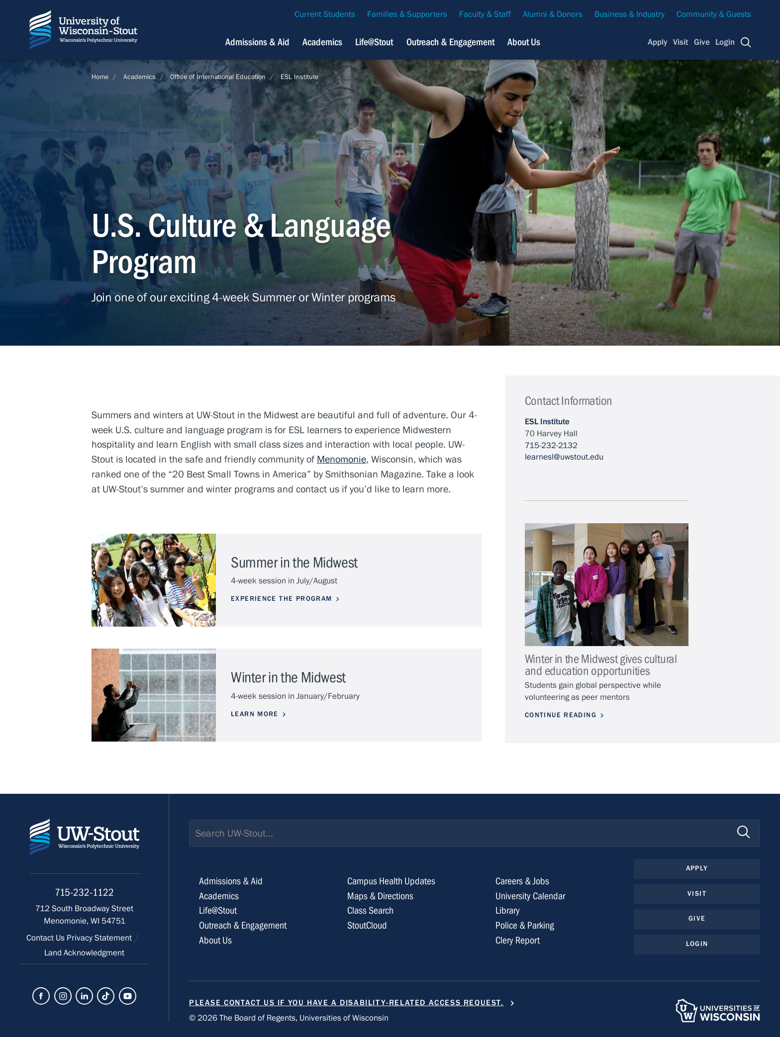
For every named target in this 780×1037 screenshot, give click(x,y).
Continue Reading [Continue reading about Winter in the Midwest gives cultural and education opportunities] (560, 715)
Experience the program (281, 599)
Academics (139, 77)
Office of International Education (218, 77)
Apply (658, 42)
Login (725, 42)
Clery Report (517, 940)
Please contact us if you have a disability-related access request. (346, 1002)
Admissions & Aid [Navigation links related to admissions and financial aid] (257, 42)
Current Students (324, 14)
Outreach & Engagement (243, 925)
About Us (523, 42)
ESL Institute (299, 77)
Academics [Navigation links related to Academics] (322, 42)
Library (507, 910)
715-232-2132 (551, 446)
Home (100, 77)
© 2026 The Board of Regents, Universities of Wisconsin (289, 1018)
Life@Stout (218, 910)
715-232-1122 (84, 892)
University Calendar (530, 896)
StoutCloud (367, 925)
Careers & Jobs (522, 881)
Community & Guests (714, 14)
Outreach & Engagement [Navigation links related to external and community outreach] (450, 42)
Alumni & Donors (553, 14)
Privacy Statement (100, 938)
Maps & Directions (380, 896)
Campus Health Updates (391, 881)
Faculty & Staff (485, 14)
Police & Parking (524, 925)
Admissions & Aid (231, 881)
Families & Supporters (407, 14)
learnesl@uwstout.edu (564, 457)
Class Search (370, 910)
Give (702, 42)
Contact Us (46, 938)
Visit (680, 42)
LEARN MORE (255, 714)
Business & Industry (629, 14)
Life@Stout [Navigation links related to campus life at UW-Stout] (374, 42)
